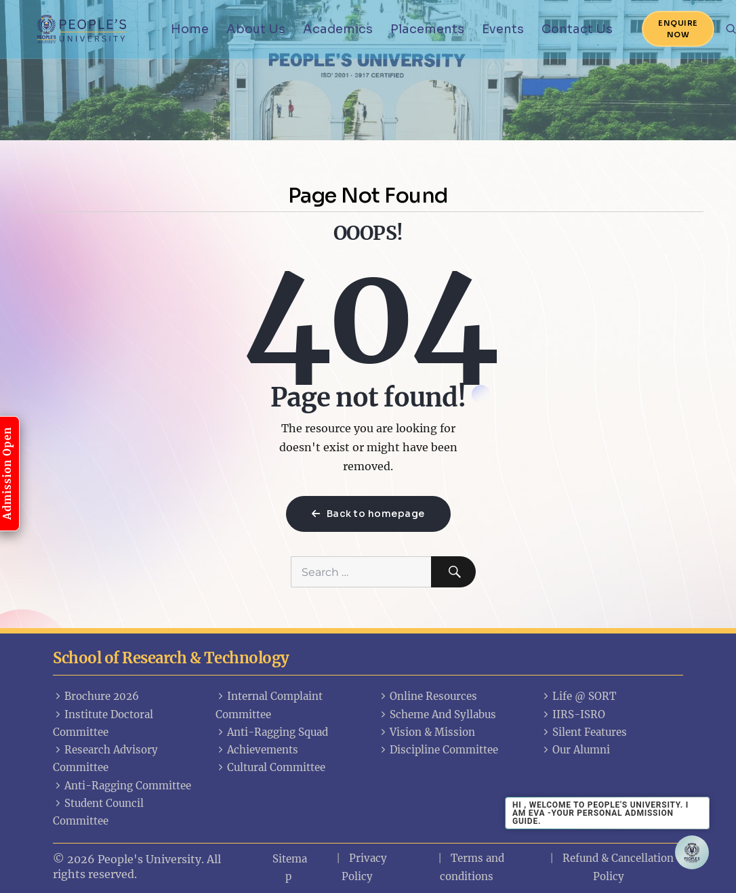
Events (503, 29)
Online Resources (427, 696)
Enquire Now (678, 28)
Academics (338, 29)
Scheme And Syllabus (437, 714)
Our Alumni (575, 749)
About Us (255, 29)
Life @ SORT (578, 696)
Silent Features (584, 732)
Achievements (257, 749)
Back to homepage (368, 513)
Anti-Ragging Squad (272, 732)
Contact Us (577, 29)
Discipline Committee (438, 749)
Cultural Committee (270, 767)
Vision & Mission (426, 732)
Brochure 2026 (96, 696)
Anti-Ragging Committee (122, 785)
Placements (427, 29)
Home (190, 29)
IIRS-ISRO (573, 714)
